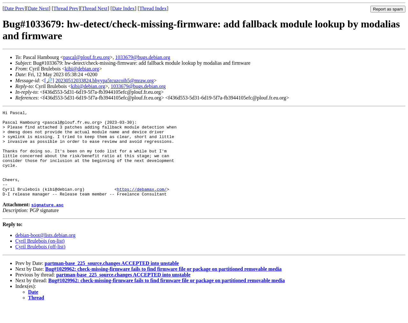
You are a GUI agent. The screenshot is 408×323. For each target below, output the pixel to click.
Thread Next (94, 8)
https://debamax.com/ (142, 205)
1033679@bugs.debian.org (142, 57)
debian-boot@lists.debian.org (45, 252)
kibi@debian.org (82, 68)
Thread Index (153, 8)
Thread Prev (65, 8)
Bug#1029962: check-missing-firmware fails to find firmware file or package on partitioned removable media (163, 286)
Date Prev (14, 8)
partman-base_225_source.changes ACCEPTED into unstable (112, 280)
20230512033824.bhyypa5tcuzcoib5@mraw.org (104, 80)
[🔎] (49, 80)
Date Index (123, 8)
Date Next (38, 8)
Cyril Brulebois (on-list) (40, 258)
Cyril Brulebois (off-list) (40, 264)
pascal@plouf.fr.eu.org (86, 57)
